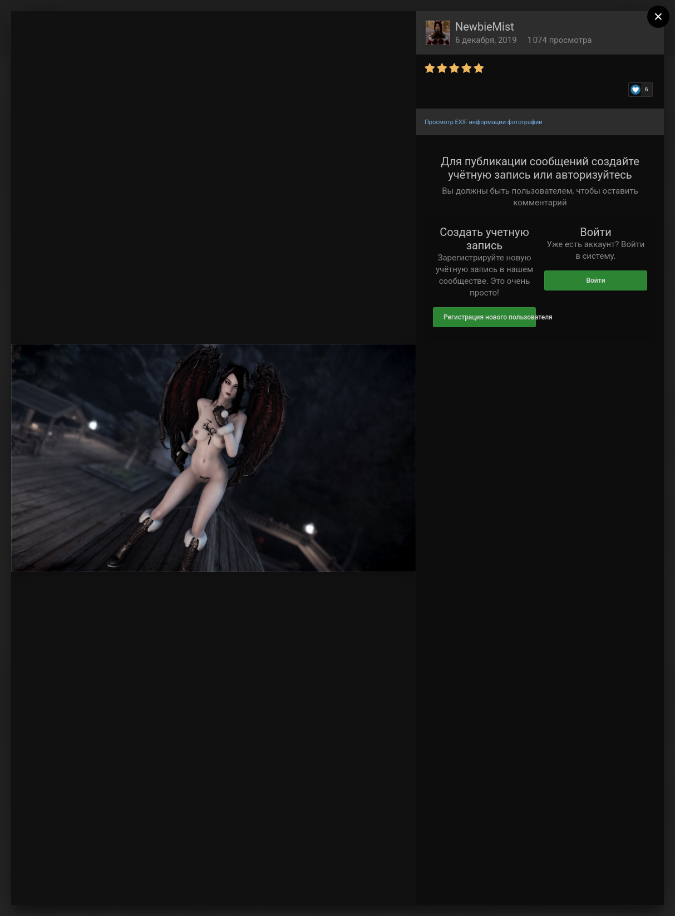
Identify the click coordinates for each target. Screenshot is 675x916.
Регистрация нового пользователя (490, 317)
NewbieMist (484, 26)
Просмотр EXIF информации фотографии (484, 122)
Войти (595, 280)
